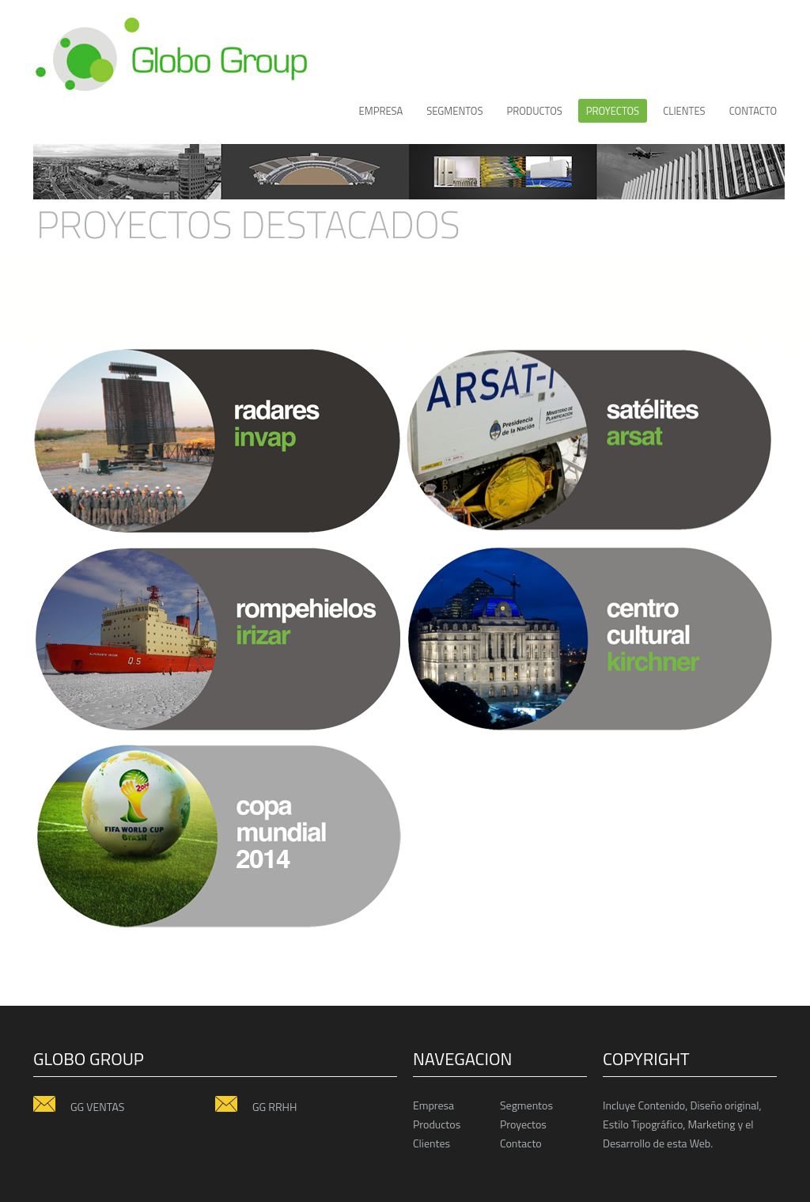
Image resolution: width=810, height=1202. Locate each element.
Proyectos (523, 1124)
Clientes (431, 1143)
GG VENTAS (78, 1106)
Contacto (753, 111)
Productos (436, 1124)
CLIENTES (684, 111)
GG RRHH (256, 1106)
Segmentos (454, 111)
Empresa (381, 111)
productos (534, 111)
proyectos (612, 111)
